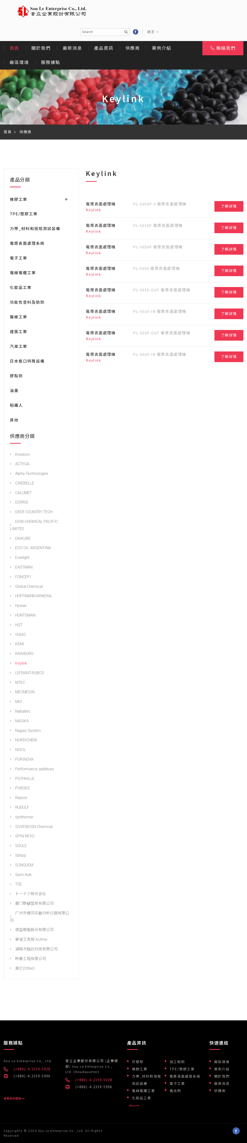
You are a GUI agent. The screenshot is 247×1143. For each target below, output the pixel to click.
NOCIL (18, 750)
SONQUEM (21, 865)
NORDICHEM (23, 740)
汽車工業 (18, 347)
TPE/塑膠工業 (24, 214)
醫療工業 (18, 317)
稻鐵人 (16, 406)
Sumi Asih (21, 875)
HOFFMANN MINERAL (31, 596)
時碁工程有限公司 (28, 959)
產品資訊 (103, 48)
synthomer (21, 817)
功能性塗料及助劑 (27, 303)
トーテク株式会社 (28, 894)
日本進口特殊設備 (27, 361)
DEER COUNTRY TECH (31, 512)
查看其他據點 (14, 1098)
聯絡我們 (223, 48)
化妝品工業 (21, 288)
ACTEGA (19, 464)
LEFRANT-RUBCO (27, 673)
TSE (16, 884)
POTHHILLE (22, 779)
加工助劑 (177, 1062)
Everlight (19, 558)
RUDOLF (19, 808)
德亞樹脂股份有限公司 (32, 930)
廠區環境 (19, 62)
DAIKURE (20, 539)
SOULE (18, 846)
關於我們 (41, 48)
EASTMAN (21, 567)
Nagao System (25, 731)
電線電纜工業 (23, 273)
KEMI (17, 644)
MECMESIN (22, 692)
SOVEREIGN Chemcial (31, 827)
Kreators (20, 455)
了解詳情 (229, 206)
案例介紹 (161, 48)
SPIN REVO (22, 836)
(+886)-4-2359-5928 (32, 1069)
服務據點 (50, 62)
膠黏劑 (16, 376)
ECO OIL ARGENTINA (30, 548)
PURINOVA (22, 759)
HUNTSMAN (22, 615)
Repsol (18, 798)
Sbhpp (18, 856)
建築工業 (18, 332)
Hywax (18, 606)
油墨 (14, 391)
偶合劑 (175, 1091)
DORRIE (19, 502)
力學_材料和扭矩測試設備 (35, 229)
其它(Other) (22, 969)
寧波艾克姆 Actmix (28, 940)
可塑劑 (138, 1062)
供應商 (132, 48)
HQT (16, 625)
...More (133, 1105)
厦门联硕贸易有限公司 (32, 904)
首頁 (14, 48)
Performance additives (32, 769)
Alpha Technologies (29, 474)
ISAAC (18, 635)
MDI (16, 702)
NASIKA (19, 721)
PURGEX (20, 788)
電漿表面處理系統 (27, 244)
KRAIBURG (22, 654)
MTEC (17, 683)
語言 (153, 32)
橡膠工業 (139, 1069)
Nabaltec (20, 711)
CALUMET (21, 493)
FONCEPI (20, 577)
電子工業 (18, 258)
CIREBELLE (22, 483)
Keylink (18, 663)
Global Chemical (26, 587)
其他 (14, 420)
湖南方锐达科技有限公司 (34, 949)
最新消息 (72, 48)
